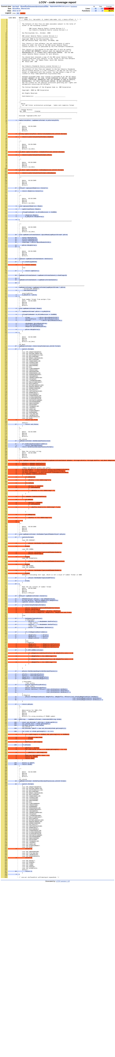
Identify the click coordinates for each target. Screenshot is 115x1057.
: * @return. (14, 303)
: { (10, 329)
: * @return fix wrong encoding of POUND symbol (28, 856)
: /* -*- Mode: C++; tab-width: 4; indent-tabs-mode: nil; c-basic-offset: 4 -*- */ (41, 20)
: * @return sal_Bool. (18, 175)
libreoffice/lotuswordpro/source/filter (34, 6)
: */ (10, 408)
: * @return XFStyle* (18, 708)
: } (12, 323)
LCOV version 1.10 (63, 1053)
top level (15, 6)
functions (74, 6)
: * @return (14, 154)
